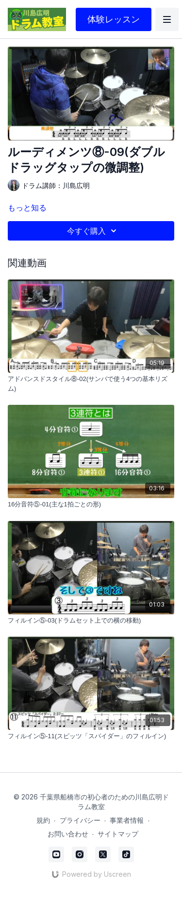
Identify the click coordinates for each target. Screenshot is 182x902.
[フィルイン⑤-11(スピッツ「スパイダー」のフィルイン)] (91, 736)
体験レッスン (113, 19)
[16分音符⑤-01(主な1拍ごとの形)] (91, 504)
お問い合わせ (68, 834)
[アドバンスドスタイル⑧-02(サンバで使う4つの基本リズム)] (91, 383)
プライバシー (80, 820)
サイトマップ (118, 834)
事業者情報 (127, 820)
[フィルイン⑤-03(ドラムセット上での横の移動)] (91, 620)
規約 (43, 820)
